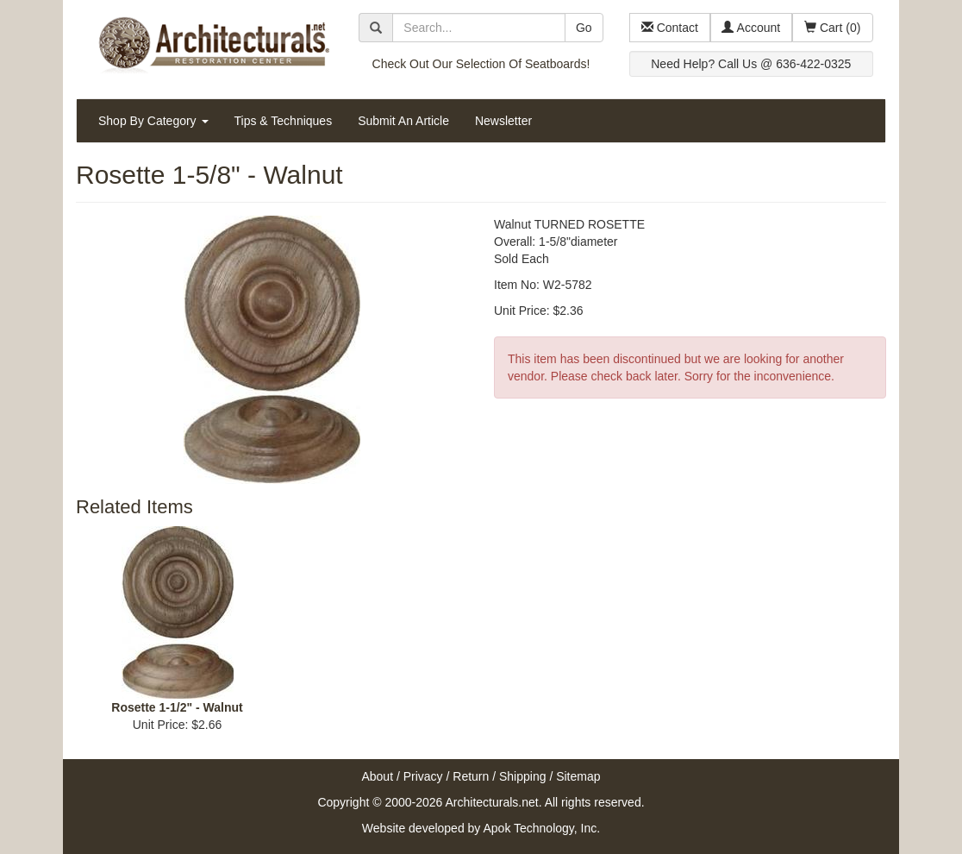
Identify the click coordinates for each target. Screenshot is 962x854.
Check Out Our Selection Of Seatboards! (481, 64)
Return (471, 776)
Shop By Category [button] (153, 121)
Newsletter (503, 121)
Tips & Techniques (283, 121)
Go (584, 28)
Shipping (523, 776)
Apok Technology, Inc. (541, 828)
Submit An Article (403, 121)
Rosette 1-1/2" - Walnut (176, 707)
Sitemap (578, 776)
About (377, 776)
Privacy (423, 776)
